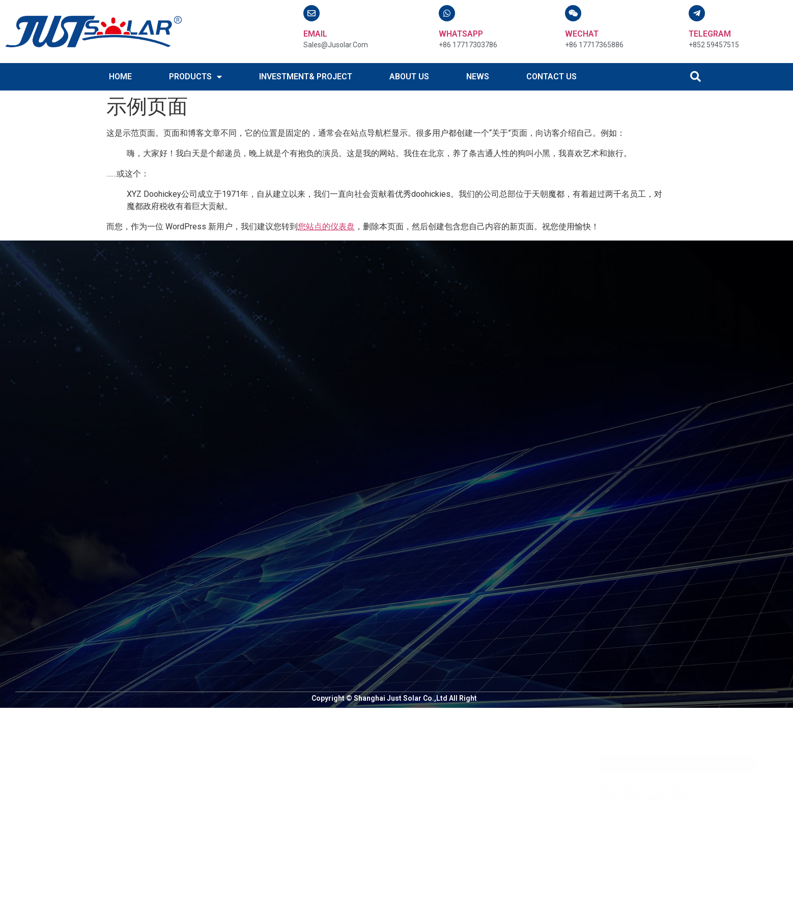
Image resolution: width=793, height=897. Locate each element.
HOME (120, 76)
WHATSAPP (461, 34)
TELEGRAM (710, 34)
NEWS (477, 76)
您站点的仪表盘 (326, 226)
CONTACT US (551, 76)
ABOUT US (409, 76)
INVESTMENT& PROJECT (305, 76)
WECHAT (582, 34)
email (315, 34)
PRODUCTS (195, 77)
